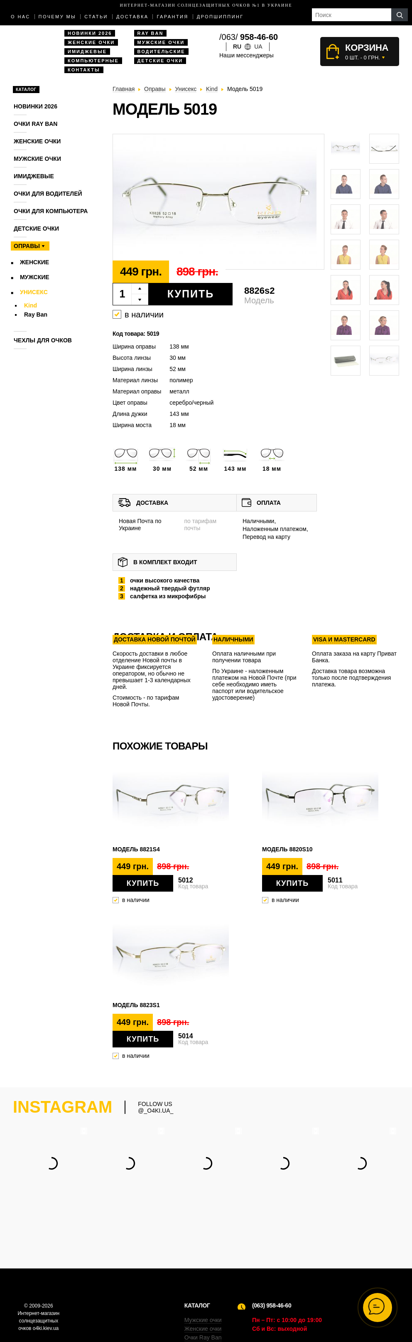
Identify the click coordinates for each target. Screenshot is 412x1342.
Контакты (84, 69)
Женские (34, 262)
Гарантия (172, 16)
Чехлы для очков (43, 340)
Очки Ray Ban (203, 1286)
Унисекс (34, 292)
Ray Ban (150, 33)
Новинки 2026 (90, 33)
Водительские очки (209, 1294)
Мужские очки (161, 42)
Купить (190, 294)
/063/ (248, 37)
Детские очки (160, 60)
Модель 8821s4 (136, 849)
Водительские (161, 51)
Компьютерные (93, 60)
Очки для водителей (48, 193)
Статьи (96, 16)
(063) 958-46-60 (271, 1254)
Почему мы (57, 16)
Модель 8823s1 (136, 1005)
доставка (132, 16)
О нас (20, 16)
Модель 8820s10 (287, 849)
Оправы (27, 246)
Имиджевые (87, 51)
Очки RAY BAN (35, 123)
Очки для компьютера (51, 211)
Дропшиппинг (220, 16)
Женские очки (91, 42)
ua (258, 46)
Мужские (34, 277)
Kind (30, 305)
